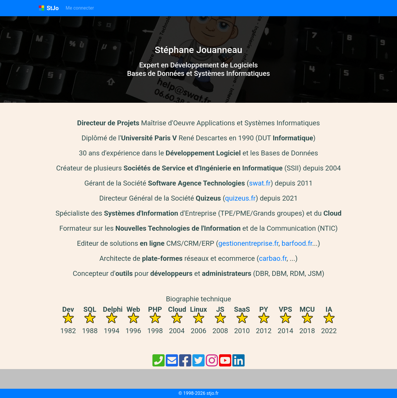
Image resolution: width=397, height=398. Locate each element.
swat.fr (260, 183)
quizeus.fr (240, 198)
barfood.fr (297, 243)
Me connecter (80, 8)
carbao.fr (273, 258)
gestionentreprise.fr (248, 243)
